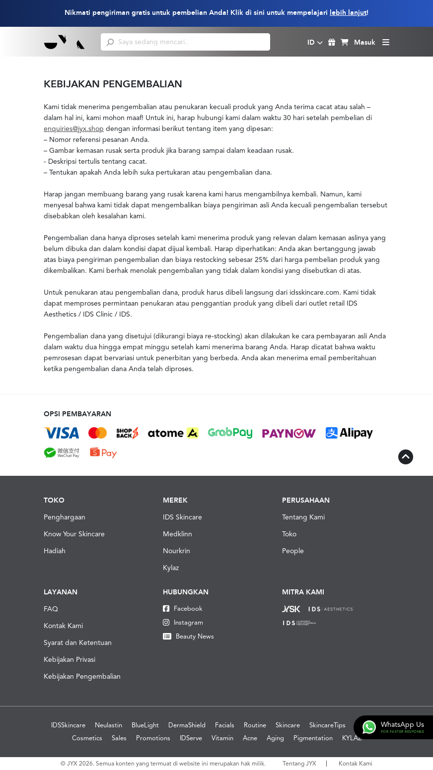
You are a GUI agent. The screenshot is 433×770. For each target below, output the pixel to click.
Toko (289, 534)
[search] (110, 41)
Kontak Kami (63, 626)
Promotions (153, 738)
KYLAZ (351, 738)
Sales (119, 738)
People (293, 551)
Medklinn (177, 534)
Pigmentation (313, 738)
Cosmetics (87, 738)
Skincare (288, 725)
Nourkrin (176, 551)
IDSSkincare (68, 725)
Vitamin (222, 738)
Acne (250, 738)
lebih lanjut (348, 12)
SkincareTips (327, 725)
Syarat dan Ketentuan (78, 642)
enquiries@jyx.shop (74, 128)
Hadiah (55, 551)
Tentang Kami (303, 517)
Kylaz (171, 568)
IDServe (191, 738)
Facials (224, 725)
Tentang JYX (299, 763)
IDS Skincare (182, 517)
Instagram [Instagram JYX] (183, 622)
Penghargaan (64, 517)
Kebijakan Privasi (69, 659)
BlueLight (145, 725)
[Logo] (65, 41)
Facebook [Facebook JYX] (183, 608)
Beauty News (188, 636)
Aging (275, 738)
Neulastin (108, 725)
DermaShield (187, 725)
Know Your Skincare (74, 534)
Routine (255, 725)
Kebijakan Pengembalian (82, 676)
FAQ (51, 609)
